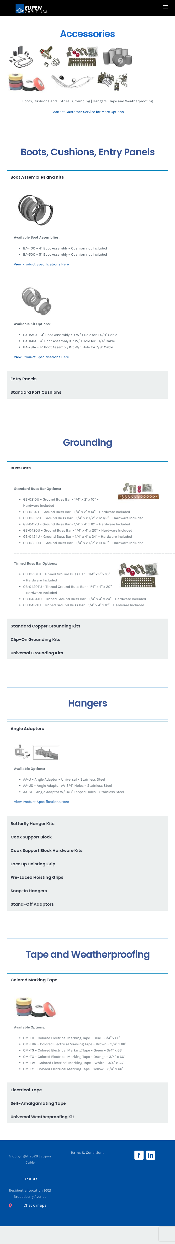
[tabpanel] (87, 277)
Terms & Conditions (87, 1152)
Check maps (34, 1205)
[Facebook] (139, 1155)
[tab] (87, 176)
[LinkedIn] (150, 1155)
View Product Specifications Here (41, 264)
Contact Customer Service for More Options (88, 112)
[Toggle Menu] (166, 6)
